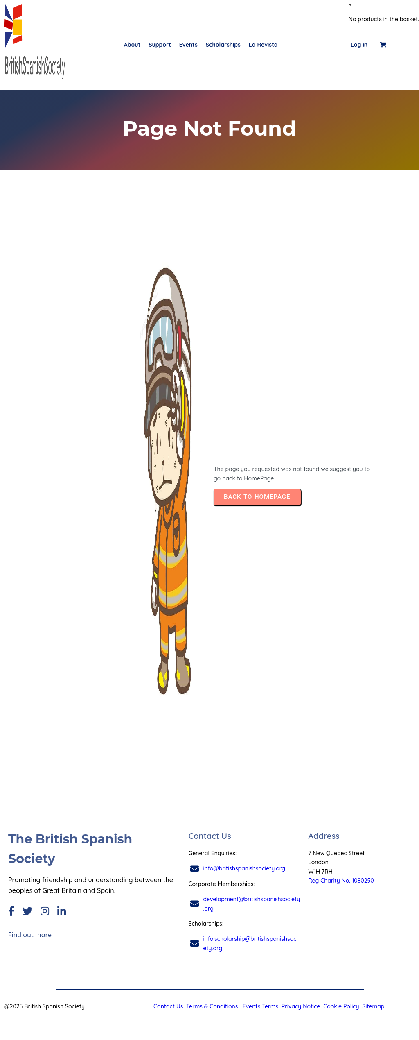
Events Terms (260, 1006)
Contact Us (168, 1006)
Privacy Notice (301, 1006)
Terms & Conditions (212, 1006)
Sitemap (373, 1006)
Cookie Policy (340, 1006)
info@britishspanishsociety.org (244, 868)
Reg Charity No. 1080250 (341, 880)
